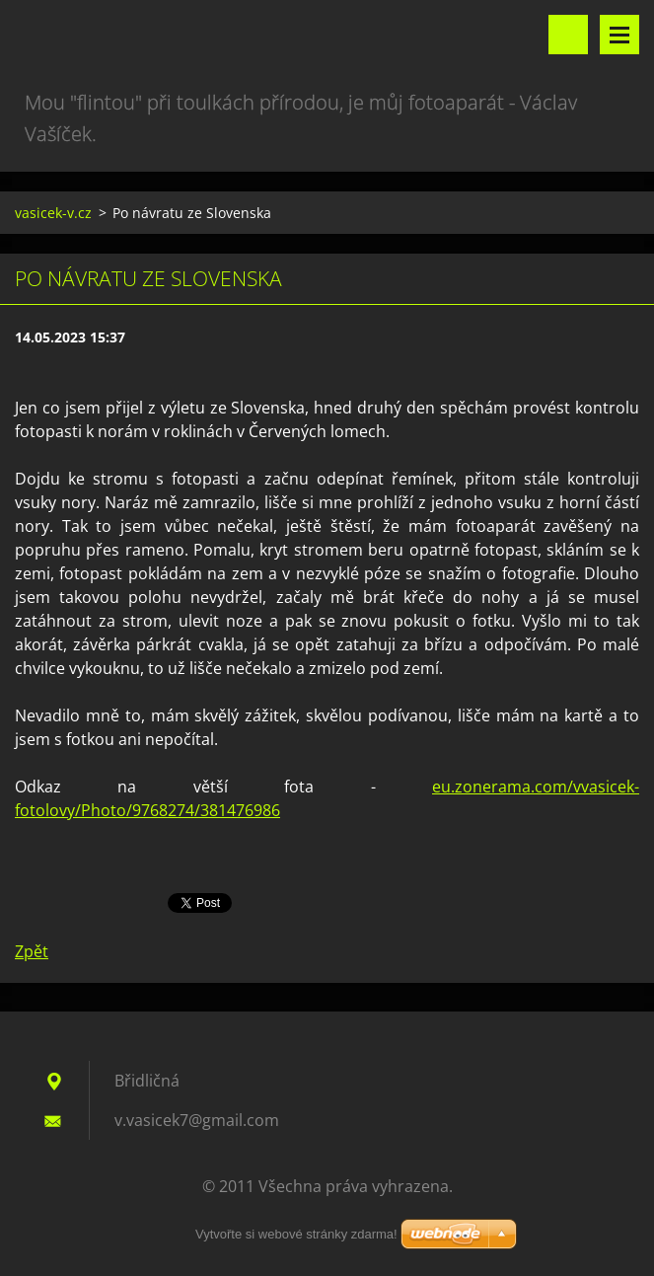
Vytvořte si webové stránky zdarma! (296, 1234)
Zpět (31, 951)
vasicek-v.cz (53, 212)
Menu (619, 34)
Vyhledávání (568, 34)
